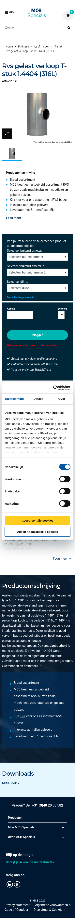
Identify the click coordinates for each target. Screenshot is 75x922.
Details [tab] (38, 398)
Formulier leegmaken (20, 297)
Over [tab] (61, 398)
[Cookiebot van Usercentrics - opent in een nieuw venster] (53, 388)
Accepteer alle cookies (37, 520)
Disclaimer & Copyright (49, 910)
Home (9, 46)
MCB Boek (9, 783)
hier (18, 200)
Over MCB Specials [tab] (21, 837)
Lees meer (13, 218)
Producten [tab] (15, 818)
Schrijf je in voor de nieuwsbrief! (29, 862)
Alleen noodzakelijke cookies (37, 531)
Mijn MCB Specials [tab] (21, 827)
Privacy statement (17, 905)
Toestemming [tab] (14, 398)
